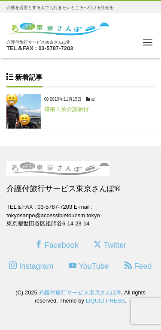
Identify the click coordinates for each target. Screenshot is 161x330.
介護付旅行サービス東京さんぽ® (80, 292)
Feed (138, 265)
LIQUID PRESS (105, 300)
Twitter (110, 244)
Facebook (57, 244)
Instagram (31, 265)
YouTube (89, 265)
